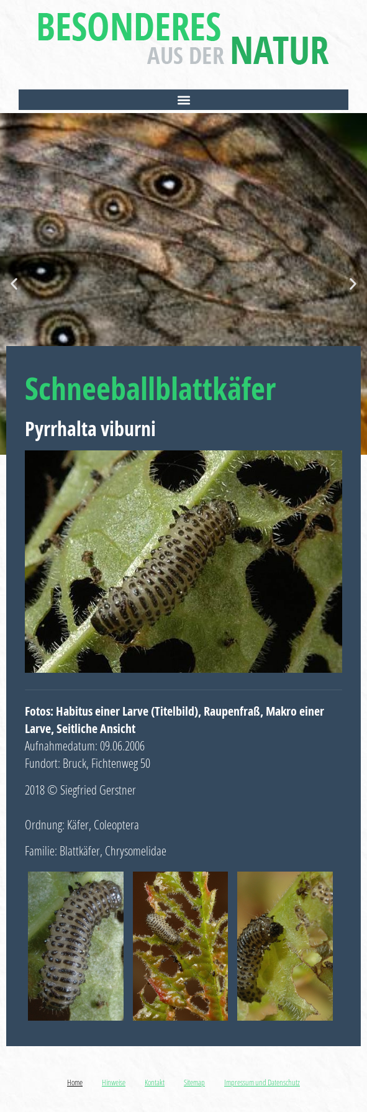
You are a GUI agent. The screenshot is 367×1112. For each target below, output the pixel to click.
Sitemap (194, 1082)
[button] (184, 99)
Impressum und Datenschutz (262, 1082)
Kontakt (155, 1082)
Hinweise (113, 1082)
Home (75, 1082)
